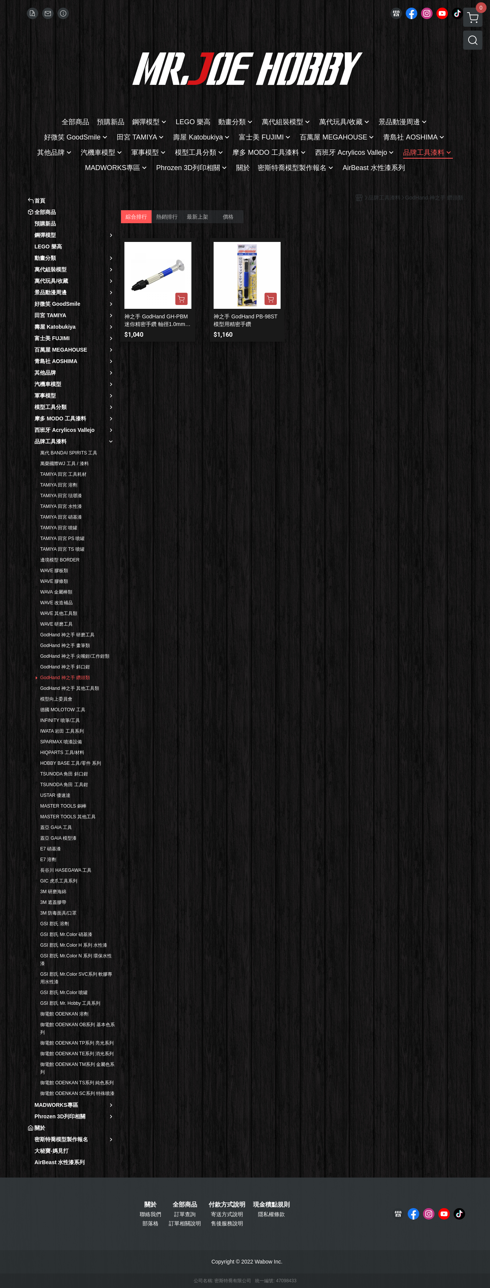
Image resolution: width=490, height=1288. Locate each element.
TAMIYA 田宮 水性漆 (61, 506)
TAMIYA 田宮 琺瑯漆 (61, 495)
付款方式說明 (227, 1205)
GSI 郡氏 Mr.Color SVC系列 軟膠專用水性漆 (76, 978)
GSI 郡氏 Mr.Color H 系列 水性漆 (73, 945)
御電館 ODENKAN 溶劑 (64, 1014)
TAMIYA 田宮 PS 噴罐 (62, 538)
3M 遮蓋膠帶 (53, 902)
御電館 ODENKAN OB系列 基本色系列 (77, 1028)
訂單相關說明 (185, 1223)
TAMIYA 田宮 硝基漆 (61, 517)
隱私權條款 (271, 1214)
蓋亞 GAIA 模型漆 (58, 838)
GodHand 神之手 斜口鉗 (65, 667)
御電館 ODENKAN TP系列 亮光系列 (77, 1043)
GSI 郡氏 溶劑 (54, 923)
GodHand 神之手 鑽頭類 (65, 677)
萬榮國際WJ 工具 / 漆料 (64, 463)
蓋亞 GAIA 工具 (56, 827)
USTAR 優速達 (55, 795)
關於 (150, 1205)
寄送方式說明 (227, 1214)
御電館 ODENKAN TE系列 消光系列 (77, 1053)
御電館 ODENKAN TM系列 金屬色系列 (77, 1068)
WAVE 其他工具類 (58, 613)
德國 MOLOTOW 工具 (62, 709)
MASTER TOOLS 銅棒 (63, 806)
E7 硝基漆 (50, 849)
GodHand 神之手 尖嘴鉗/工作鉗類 (74, 656)
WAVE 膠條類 (54, 581)
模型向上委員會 (56, 699)
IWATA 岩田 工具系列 (62, 731)
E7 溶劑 (48, 859)
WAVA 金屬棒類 (56, 592)
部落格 (150, 1223)
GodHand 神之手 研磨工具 (67, 635)
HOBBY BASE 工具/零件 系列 (70, 763)
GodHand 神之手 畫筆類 (65, 645)
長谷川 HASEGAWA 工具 (65, 870)
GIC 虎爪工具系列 (58, 881)
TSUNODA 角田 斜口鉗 (64, 774)
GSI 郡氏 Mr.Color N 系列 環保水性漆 (76, 959)
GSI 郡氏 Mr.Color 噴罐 (64, 992)
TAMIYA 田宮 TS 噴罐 (62, 549)
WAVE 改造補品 (56, 602)
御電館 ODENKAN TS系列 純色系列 (77, 1082)
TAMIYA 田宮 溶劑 (58, 485)
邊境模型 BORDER (60, 560)
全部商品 (185, 1205)
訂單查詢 (185, 1214)
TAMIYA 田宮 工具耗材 (63, 474)
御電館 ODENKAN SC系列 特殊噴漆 (77, 1093)
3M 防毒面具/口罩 (58, 913)
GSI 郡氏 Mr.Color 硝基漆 (66, 934)
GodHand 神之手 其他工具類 (69, 688)
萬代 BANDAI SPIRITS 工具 (68, 453)
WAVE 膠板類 (54, 570)
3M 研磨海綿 (53, 891)
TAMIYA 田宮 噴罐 (58, 527)
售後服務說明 (227, 1223)
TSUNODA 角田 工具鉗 (64, 784)
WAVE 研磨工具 (56, 624)
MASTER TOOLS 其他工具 (68, 816)
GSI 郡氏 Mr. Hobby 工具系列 (70, 1003)
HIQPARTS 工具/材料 (62, 752)
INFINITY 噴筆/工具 (60, 720)
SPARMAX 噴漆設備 (61, 742)
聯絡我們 (150, 1214)
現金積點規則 (271, 1205)
